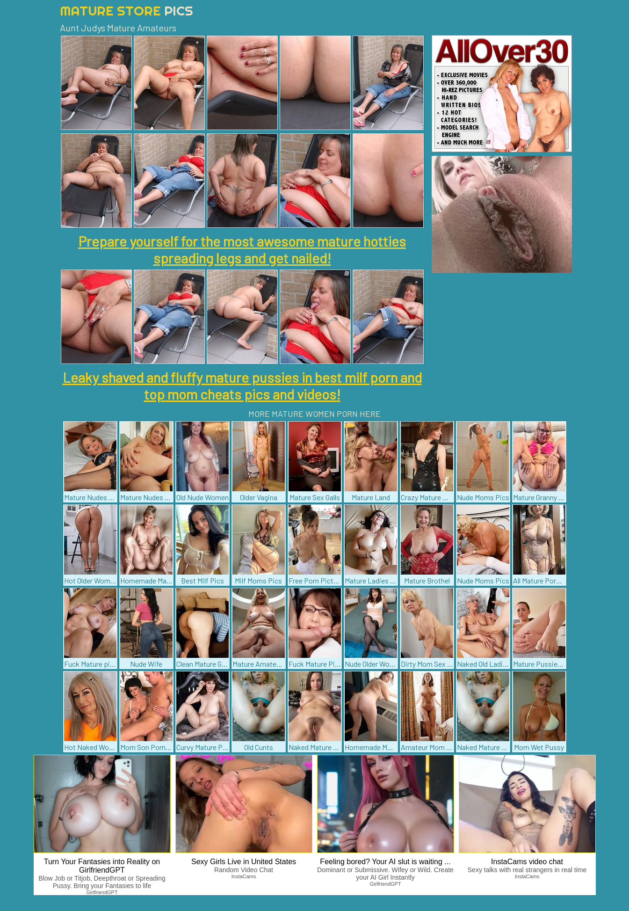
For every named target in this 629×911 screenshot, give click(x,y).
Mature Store (126, 10)
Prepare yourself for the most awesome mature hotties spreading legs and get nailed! (242, 249)
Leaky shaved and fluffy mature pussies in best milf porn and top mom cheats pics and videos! (242, 385)
